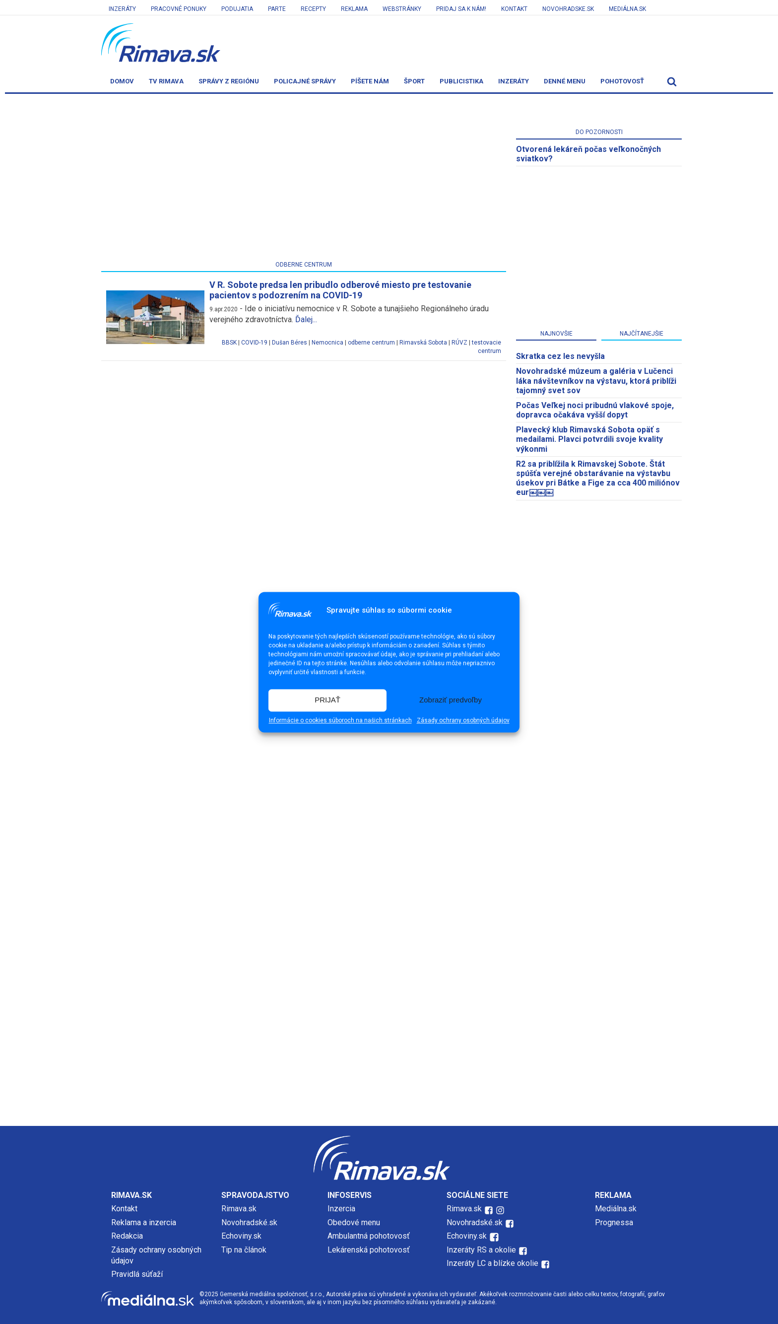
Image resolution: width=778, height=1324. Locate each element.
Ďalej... (306, 319)
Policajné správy (305, 81)
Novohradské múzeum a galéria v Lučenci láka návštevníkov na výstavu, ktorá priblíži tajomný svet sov (596, 380)
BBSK (229, 342)
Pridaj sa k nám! (461, 8)
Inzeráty (122, 8)
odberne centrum (371, 342)
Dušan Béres (289, 342)
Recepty (313, 8)
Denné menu (564, 81)
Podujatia (237, 8)
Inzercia (341, 1208)
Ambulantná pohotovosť (369, 1236)
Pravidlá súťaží (137, 1274)
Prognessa (614, 1222)
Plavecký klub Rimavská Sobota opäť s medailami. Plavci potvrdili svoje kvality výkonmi (589, 439)
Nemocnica (327, 342)
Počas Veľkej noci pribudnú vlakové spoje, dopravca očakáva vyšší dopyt (595, 410)
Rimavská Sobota (423, 342)
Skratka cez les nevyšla (560, 356)
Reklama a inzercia (143, 1222)
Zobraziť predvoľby (450, 700)
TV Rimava (166, 81)
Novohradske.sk (568, 8)
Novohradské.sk (249, 1222)
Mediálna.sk (627, 8)
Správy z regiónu (228, 81)
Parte (277, 8)
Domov (122, 81)
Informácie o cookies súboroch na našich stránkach (340, 720)
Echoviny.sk (241, 1236)
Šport (414, 81)
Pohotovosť (622, 81)
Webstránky (402, 8)
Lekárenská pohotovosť (369, 1249)
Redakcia (127, 1236)
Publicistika (461, 81)
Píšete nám (370, 81)
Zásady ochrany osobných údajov (463, 720)
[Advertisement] (303, 179)
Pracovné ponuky (178, 8)
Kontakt (514, 8)
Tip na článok (243, 1249)
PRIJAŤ (327, 700)
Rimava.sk (239, 1208)
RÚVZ (459, 342)
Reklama (354, 8)
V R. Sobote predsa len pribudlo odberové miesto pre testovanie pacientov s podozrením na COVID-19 (340, 290)
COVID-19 (254, 342)
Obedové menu (353, 1222)
